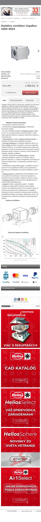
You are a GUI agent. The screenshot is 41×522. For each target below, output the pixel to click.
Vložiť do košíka (30, 93)
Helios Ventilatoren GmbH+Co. (30, 74)
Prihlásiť (38, 511)
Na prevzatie (29, 100)
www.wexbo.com (26, 511)
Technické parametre (16, 100)
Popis (4, 100)
